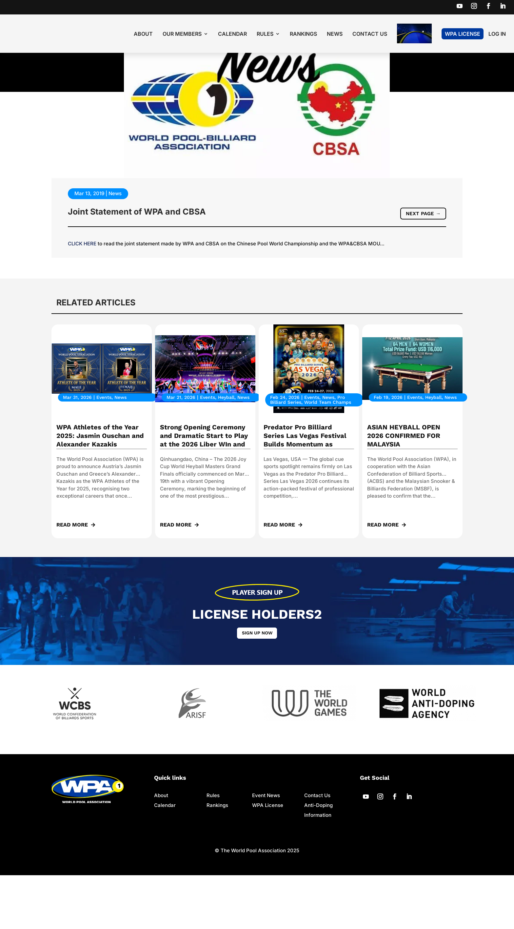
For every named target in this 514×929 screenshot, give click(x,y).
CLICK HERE (82, 296)
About (143, 34)
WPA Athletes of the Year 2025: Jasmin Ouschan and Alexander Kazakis (100, 488)
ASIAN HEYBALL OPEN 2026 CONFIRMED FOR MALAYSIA (403, 488)
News (335, 34)
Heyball (226, 450)
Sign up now (257, 686)
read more (72, 577)
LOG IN (497, 34)
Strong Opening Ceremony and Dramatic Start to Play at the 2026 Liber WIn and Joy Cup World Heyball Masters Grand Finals (204, 497)
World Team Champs (327, 455)
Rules (265, 34)
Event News (266, 849)
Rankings (303, 34)
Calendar (232, 34)
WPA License (462, 34)
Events (103, 450)
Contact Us (369, 34)
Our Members (182, 34)
